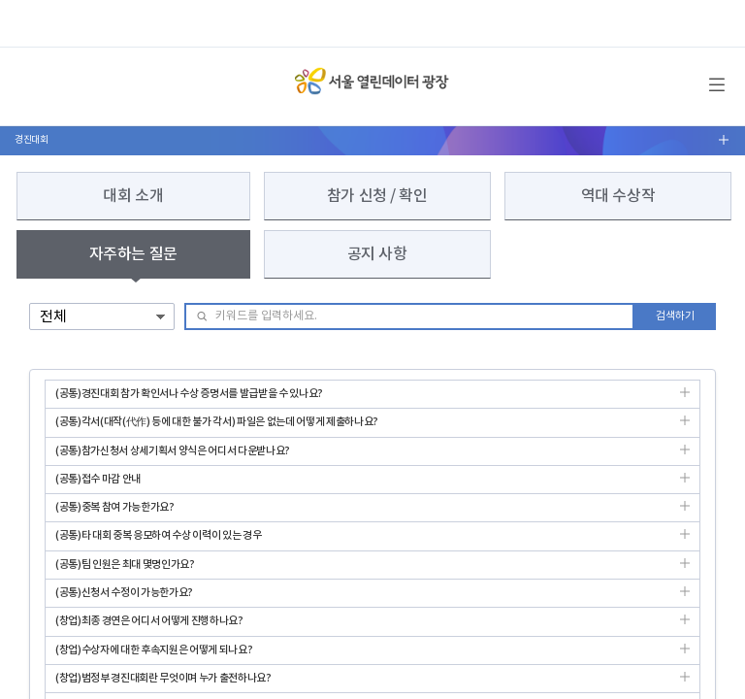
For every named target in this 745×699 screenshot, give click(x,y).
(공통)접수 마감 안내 (372, 483)
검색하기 (675, 316)
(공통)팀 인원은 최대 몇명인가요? (372, 568)
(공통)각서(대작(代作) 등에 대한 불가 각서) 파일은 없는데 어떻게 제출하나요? (372, 426)
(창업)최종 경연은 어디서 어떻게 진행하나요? (372, 625)
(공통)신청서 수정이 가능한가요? (372, 596)
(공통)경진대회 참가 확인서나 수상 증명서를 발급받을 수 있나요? (372, 397)
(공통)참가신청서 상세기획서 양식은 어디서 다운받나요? (372, 455)
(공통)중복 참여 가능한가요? (372, 511)
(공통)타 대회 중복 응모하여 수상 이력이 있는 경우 (372, 539)
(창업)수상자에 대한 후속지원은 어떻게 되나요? (372, 654)
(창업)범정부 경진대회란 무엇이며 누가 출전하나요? (372, 682)
